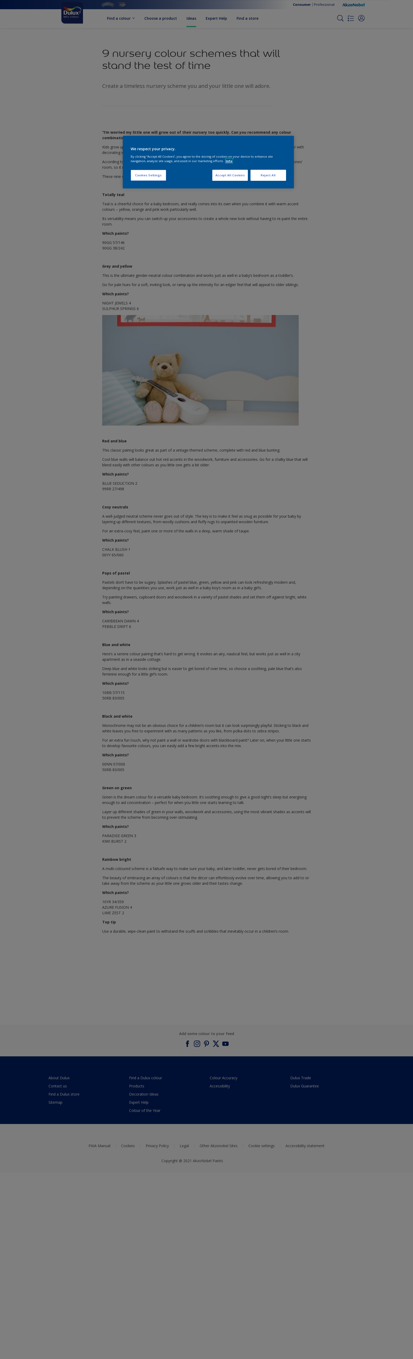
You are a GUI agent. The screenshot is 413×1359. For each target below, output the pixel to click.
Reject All (268, 175)
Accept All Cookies (230, 175)
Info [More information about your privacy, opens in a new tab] (229, 161)
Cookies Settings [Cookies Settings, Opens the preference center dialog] (148, 175)
